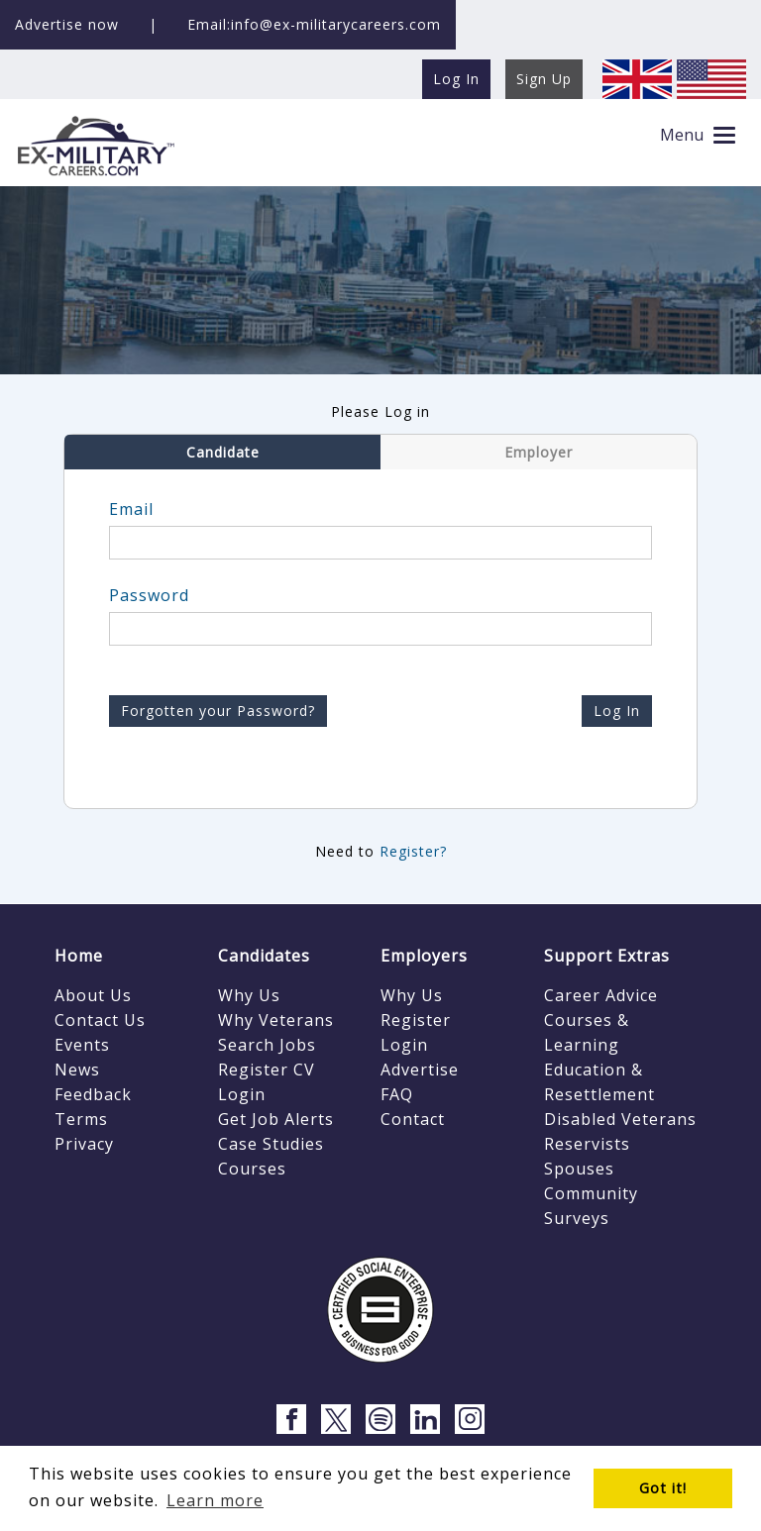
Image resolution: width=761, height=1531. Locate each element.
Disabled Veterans (620, 1119)
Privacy (84, 1144)
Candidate (223, 452)
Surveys (576, 1218)
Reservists (587, 1144)
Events (82, 1045)
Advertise (419, 1069)
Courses (252, 1168)
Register (415, 1020)
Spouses (579, 1168)
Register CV (266, 1069)
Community (591, 1193)
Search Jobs (267, 1045)
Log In (617, 710)
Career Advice (601, 995)
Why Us (249, 995)
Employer (538, 452)
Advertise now (67, 24)
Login (242, 1094)
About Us (93, 995)
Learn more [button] (215, 1500)
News (77, 1069)
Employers (424, 956)
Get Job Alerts (276, 1119)
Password (149, 595)
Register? (413, 851)
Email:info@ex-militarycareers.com (314, 24)
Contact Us (100, 1020)
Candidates (264, 956)
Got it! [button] (663, 1488)
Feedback (93, 1094)
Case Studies (271, 1144)
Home (78, 956)
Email (131, 509)
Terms (81, 1119)
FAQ (396, 1094)
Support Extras (607, 956)
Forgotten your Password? (218, 710)
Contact (412, 1119)
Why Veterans (276, 1020)
